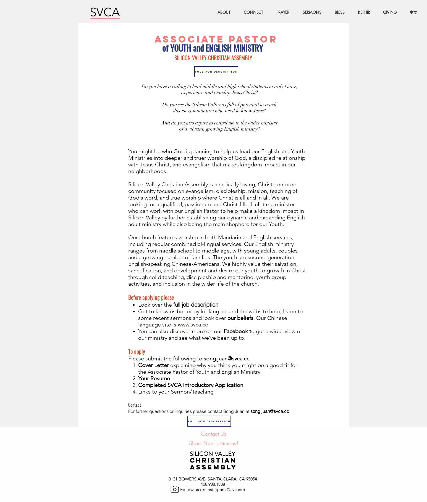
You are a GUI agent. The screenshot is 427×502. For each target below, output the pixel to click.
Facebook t (236, 331)
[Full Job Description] (216, 71)
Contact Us (213, 433)
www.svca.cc (193, 324)
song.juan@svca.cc (229, 358)
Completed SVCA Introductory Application (190, 385)
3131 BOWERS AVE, (188, 479)
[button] (251, 12)
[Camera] (175, 489)
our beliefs (240, 318)
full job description (195, 304)
